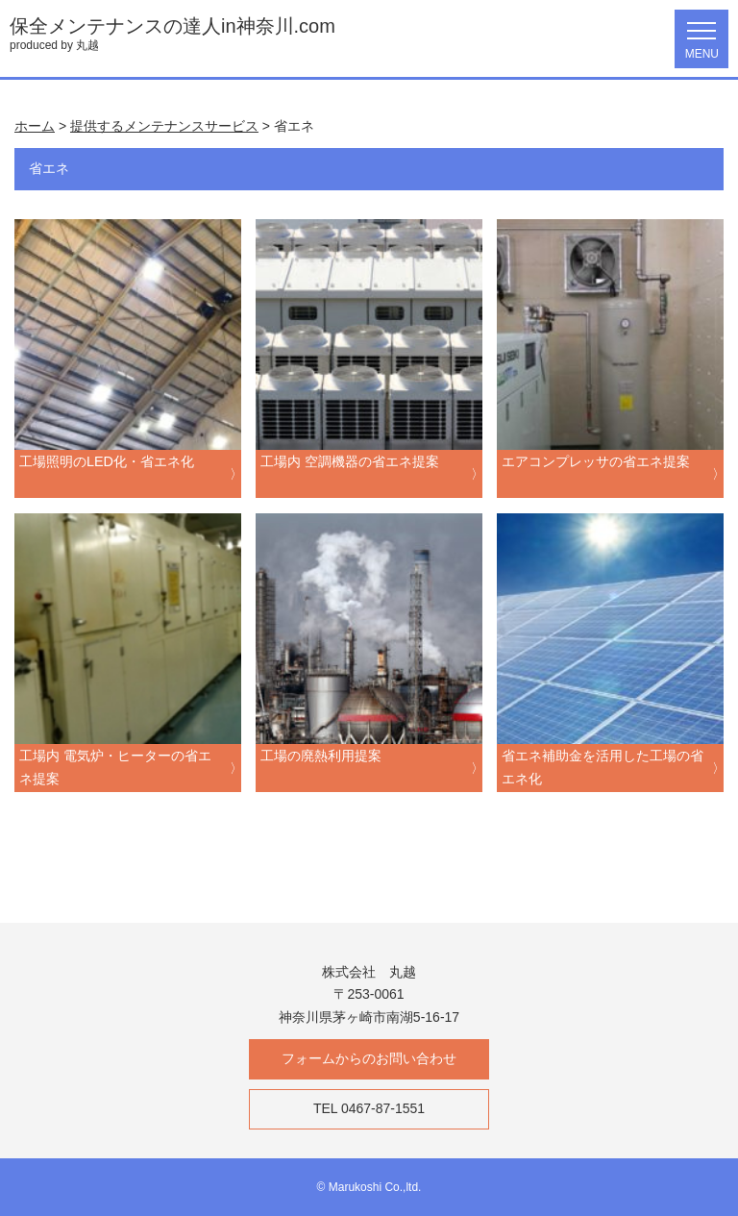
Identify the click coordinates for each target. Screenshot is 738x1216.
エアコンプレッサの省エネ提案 (596, 461)
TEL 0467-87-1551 (369, 1108)
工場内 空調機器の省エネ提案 (349, 461)
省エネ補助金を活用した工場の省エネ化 (602, 767)
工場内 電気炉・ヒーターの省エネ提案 (115, 767)
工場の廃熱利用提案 (320, 755)
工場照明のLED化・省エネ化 (106, 461)
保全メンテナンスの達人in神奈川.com (172, 26)
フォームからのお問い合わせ (369, 1058)
